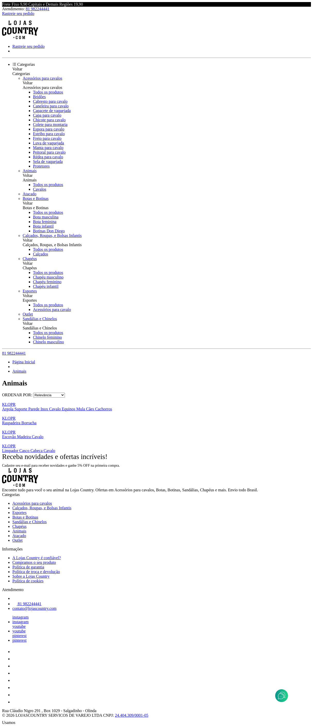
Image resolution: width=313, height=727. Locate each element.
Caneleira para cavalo (51, 106)
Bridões (39, 97)
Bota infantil (43, 226)
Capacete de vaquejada (52, 110)
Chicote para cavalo (49, 120)
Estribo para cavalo (49, 134)
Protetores (41, 166)
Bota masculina (45, 217)
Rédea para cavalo (48, 157)
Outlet (28, 314)
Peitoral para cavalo (49, 152)
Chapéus (30, 258)
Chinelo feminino (47, 337)
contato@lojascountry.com (34, 608)
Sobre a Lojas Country (30, 576)
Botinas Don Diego (49, 231)
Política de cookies (28, 581)
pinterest (19, 635)
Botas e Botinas (35, 198)
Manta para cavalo (48, 147)
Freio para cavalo (47, 138)
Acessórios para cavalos (42, 78)
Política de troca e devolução (36, 571)
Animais (30, 171)
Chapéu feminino (47, 282)
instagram (20, 617)
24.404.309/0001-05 (132, 715)
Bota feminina (44, 221)
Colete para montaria (50, 124)
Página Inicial (23, 362)
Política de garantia (28, 567)
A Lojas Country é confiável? (36, 558)
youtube (19, 626)
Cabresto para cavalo (50, 101)
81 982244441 (37, 9)
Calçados (40, 254)
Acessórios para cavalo (52, 309)
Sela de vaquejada (48, 161)
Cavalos (39, 189)
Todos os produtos (48, 92)
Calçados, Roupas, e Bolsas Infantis (52, 235)
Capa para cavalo (47, 115)
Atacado (29, 194)
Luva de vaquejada (48, 143)
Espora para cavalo (48, 129)
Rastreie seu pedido (18, 13)
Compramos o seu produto (34, 562)
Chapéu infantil (45, 286)
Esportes (30, 291)
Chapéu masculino (48, 277)
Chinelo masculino (48, 342)
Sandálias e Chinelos (40, 319)
